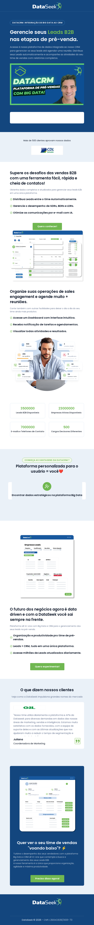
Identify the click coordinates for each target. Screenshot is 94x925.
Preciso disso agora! (47, 878)
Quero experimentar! (47, 666)
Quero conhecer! (47, 226)
